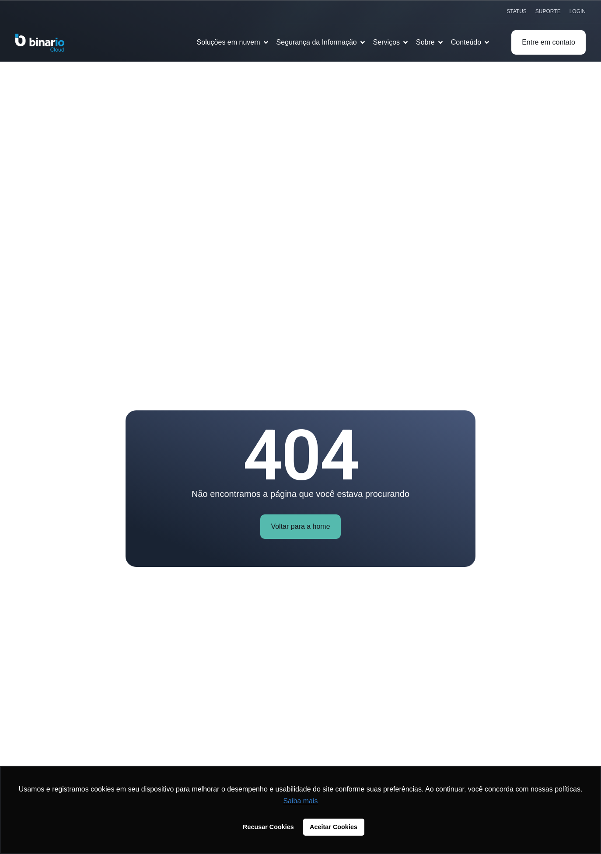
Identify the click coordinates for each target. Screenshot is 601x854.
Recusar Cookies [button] (268, 826)
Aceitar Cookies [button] (333, 826)
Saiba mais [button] (300, 801)
